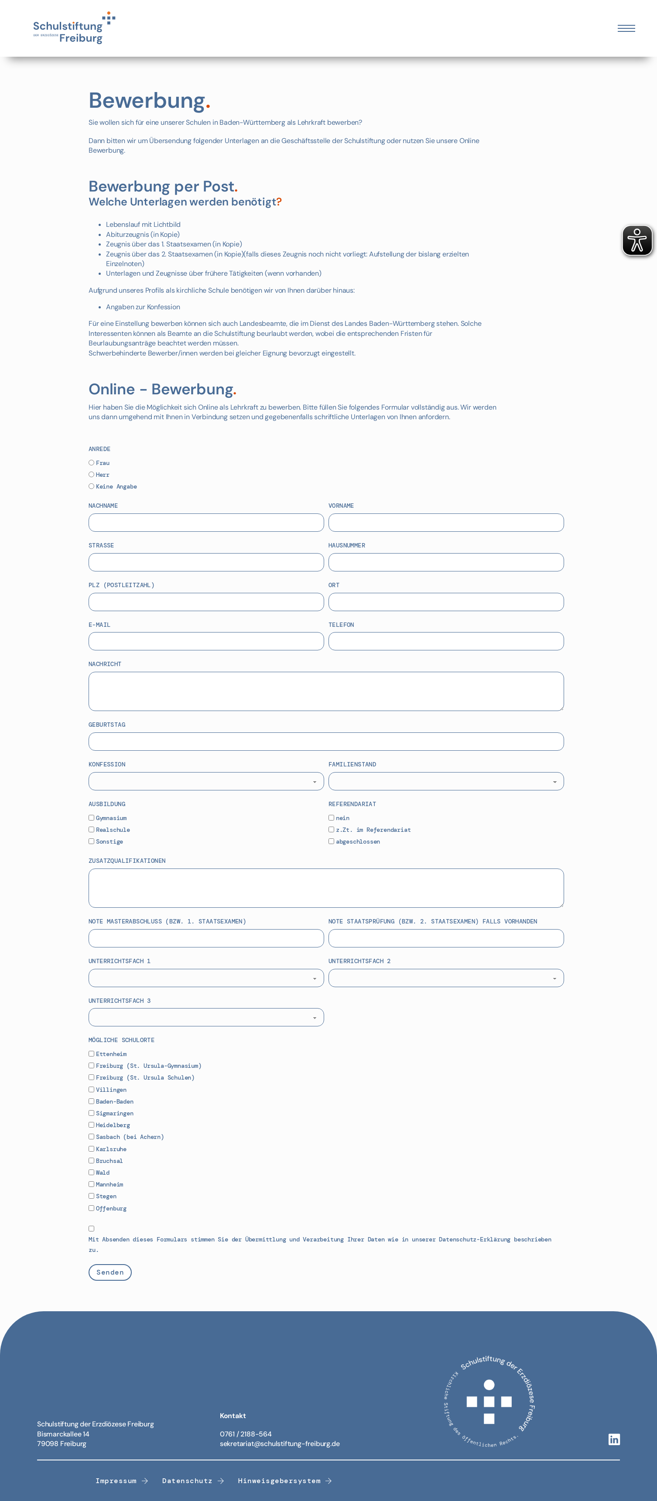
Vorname (341, 505)
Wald (103, 1172)
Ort (333, 585)
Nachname (103, 505)
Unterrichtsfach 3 (120, 1001)
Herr (103, 475)
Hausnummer (346, 545)
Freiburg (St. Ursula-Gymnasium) (149, 1066)
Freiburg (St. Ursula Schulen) (145, 1077)
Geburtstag (107, 724)
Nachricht (105, 664)
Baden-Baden (114, 1101)
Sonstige (109, 841)
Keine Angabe (116, 486)
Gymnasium (111, 818)
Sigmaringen (114, 1113)
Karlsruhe (111, 1149)
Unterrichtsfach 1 (120, 961)
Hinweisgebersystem (285, 1480)
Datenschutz (193, 1480)
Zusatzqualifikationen (127, 861)
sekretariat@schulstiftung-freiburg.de (280, 1443)
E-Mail (99, 625)
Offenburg (111, 1208)
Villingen (111, 1090)
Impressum (122, 1480)
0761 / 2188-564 (246, 1434)
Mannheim (109, 1184)
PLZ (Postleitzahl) (121, 585)
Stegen (106, 1196)
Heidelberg (113, 1125)
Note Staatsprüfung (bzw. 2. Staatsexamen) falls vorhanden (432, 921)
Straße (101, 545)
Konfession (107, 764)
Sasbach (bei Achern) (130, 1137)
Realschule (113, 830)
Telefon (341, 625)
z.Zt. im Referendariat (373, 830)
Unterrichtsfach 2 (359, 961)
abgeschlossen (358, 841)
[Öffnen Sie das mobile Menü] (626, 28)
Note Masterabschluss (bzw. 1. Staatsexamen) (167, 921)
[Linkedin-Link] (614, 1440)
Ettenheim (111, 1054)
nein (342, 818)
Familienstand (352, 764)
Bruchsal (109, 1161)
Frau (103, 463)
